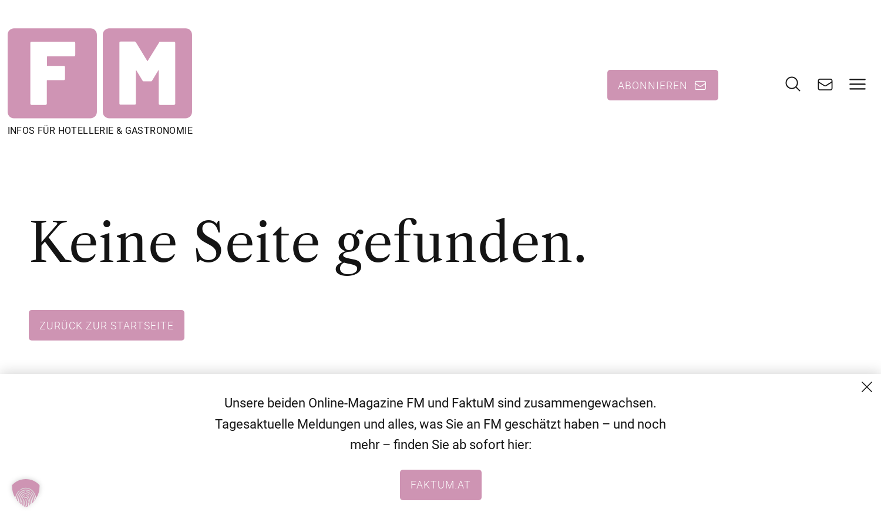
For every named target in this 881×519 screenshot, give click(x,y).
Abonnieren (653, 85)
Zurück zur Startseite (106, 325)
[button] (26, 493)
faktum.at (441, 484)
